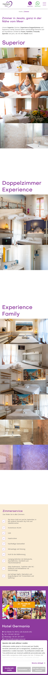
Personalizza (24, 669)
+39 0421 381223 (13, 634)
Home (21, 11)
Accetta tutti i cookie (9, 669)
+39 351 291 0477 (18, 637)
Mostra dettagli (37, 663)
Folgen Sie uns (24, 605)
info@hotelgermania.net (11, 660)
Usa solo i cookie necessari (39, 669)
